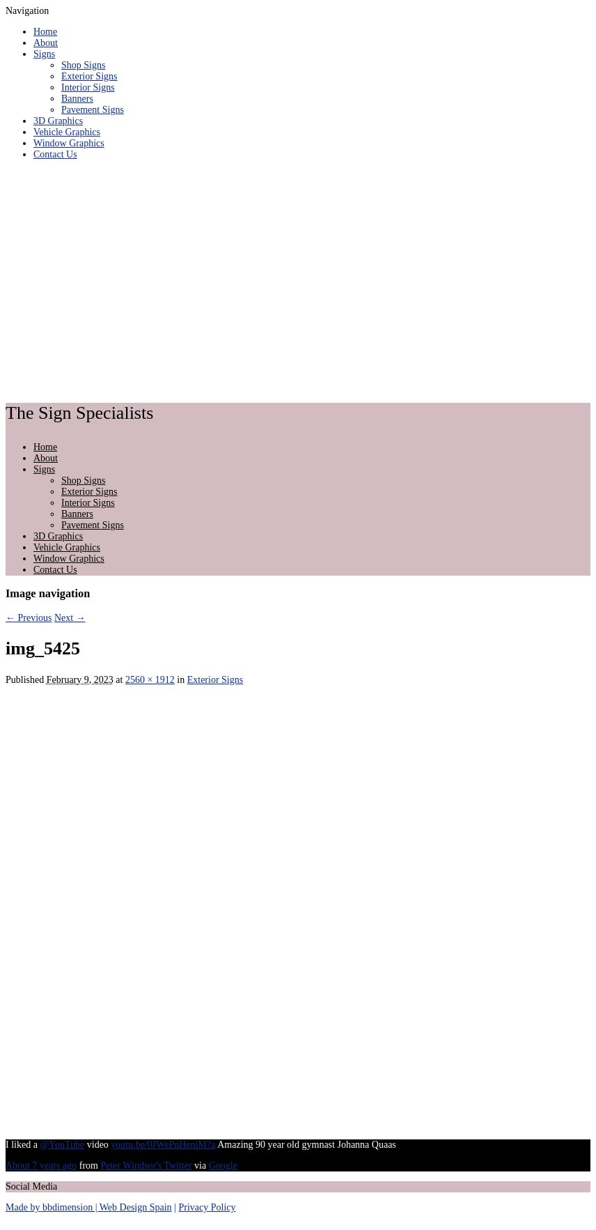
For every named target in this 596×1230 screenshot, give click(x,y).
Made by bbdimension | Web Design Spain (89, 1207)
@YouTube (62, 1144)
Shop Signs (83, 65)
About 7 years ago (41, 1165)
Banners (77, 98)
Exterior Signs (89, 76)
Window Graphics (68, 143)
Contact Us (55, 154)
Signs (44, 54)
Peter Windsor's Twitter (145, 1165)
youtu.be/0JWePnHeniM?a (163, 1144)
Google (223, 1165)
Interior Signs (88, 87)
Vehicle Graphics (66, 132)
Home (45, 31)
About (45, 43)
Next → (70, 618)
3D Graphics (58, 121)
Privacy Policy (206, 1207)
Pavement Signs (92, 110)
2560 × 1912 (150, 680)
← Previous (29, 618)
